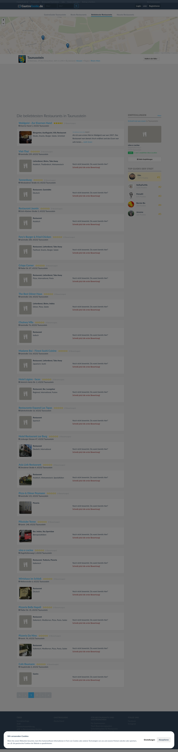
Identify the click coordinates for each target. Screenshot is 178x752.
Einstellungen (149, 740)
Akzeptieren (164, 740)
